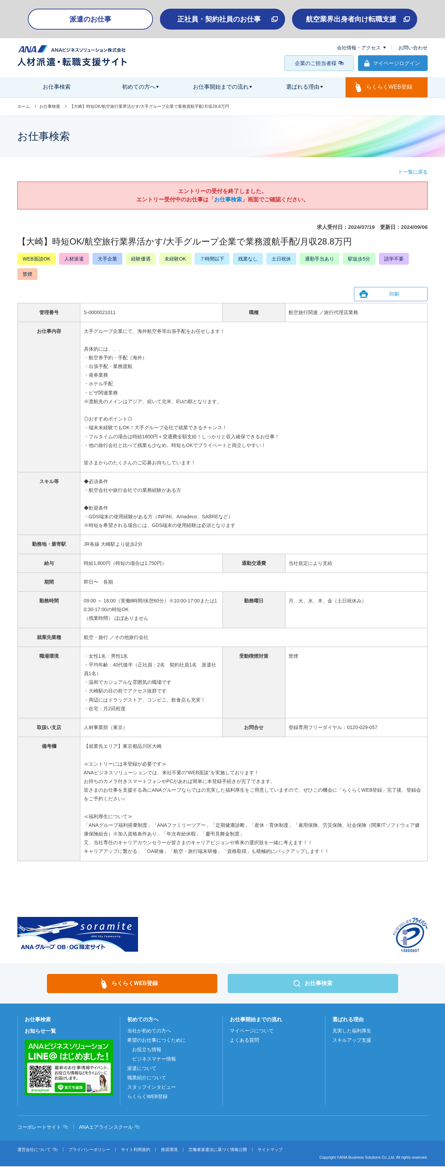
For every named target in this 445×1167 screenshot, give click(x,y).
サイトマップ (270, 1150)
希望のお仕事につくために (156, 1041)
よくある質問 (244, 1041)
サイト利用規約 (135, 1150)
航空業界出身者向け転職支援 (351, 19)
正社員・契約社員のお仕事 (219, 19)
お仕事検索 (49, 106)
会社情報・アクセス (359, 47)
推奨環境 (169, 1150)
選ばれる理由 (348, 1020)
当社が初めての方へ (149, 1031)
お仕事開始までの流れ (256, 1020)
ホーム (23, 106)
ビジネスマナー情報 (154, 1059)
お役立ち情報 (146, 1050)
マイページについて (252, 1031)
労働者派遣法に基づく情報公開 (217, 1150)
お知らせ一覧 (40, 1031)
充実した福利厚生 (351, 1031)
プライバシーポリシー (89, 1150)
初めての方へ (143, 1020)
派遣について (141, 1069)
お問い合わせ (413, 47)
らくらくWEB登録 (147, 1097)
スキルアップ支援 (351, 1041)
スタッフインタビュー (151, 1087)
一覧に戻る (415, 172)
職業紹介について (146, 1078)
